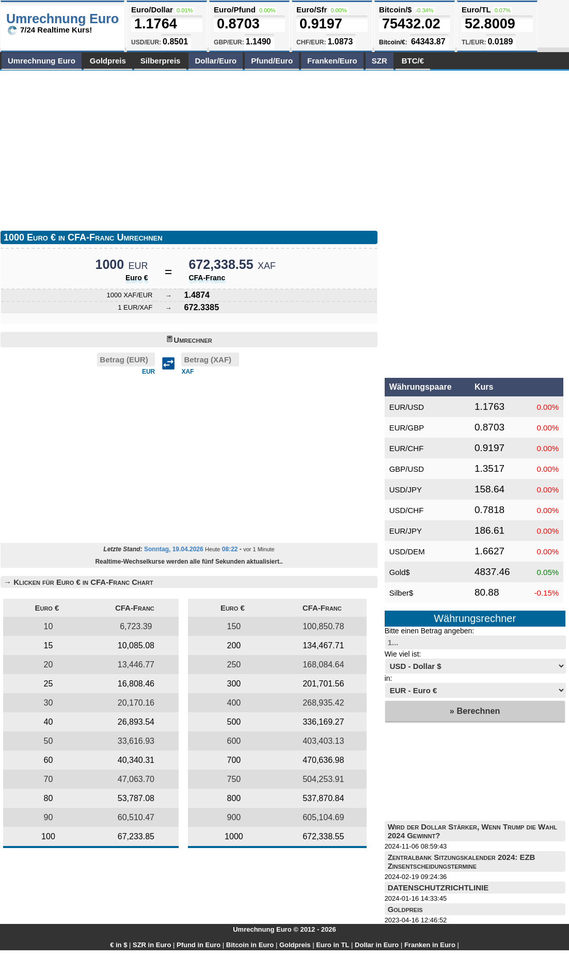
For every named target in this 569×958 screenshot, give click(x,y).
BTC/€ (413, 60)
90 (48, 817)
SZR (379, 60)
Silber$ (401, 592)
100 (48, 836)
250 (234, 664)
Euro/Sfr (311, 9)
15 (48, 645)
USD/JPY (405, 489)
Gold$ (399, 572)
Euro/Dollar (152, 9)
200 (234, 645)
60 (48, 760)
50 (48, 741)
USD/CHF (406, 510)
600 (234, 741)
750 (234, 779)
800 (234, 798)
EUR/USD (406, 407)
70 (48, 779)
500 (234, 721)
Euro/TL (476, 9)
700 (234, 760)
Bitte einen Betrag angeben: (430, 631)
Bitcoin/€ (392, 42)
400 (234, 702)
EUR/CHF (406, 448)
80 (48, 798)
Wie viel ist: (403, 654)
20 (48, 664)
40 (48, 721)
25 (48, 683)
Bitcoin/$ (395, 9)
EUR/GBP (406, 427)
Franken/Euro (332, 60)
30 (48, 702)
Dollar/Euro (215, 60)
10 (48, 626)
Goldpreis (108, 60)
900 (234, 817)
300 (234, 683)
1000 (234, 836)
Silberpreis (160, 60)
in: (388, 678)
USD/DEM (407, 551)
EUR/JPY (405, 530)
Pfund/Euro (272, 60)
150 (234, 626)
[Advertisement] (129, 148)
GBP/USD (406, 469)
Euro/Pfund (235, 9)
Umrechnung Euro (41, 60)
